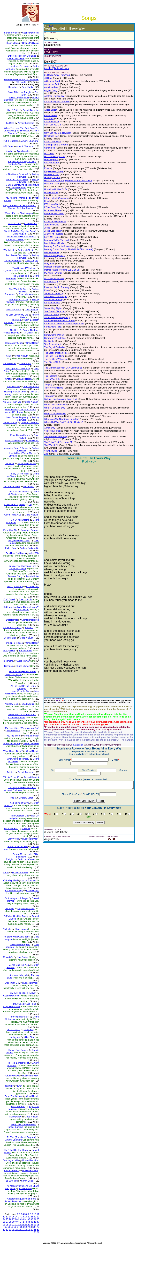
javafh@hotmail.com (54, 68)
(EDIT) (49, 26)
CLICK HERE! (75, 727)
